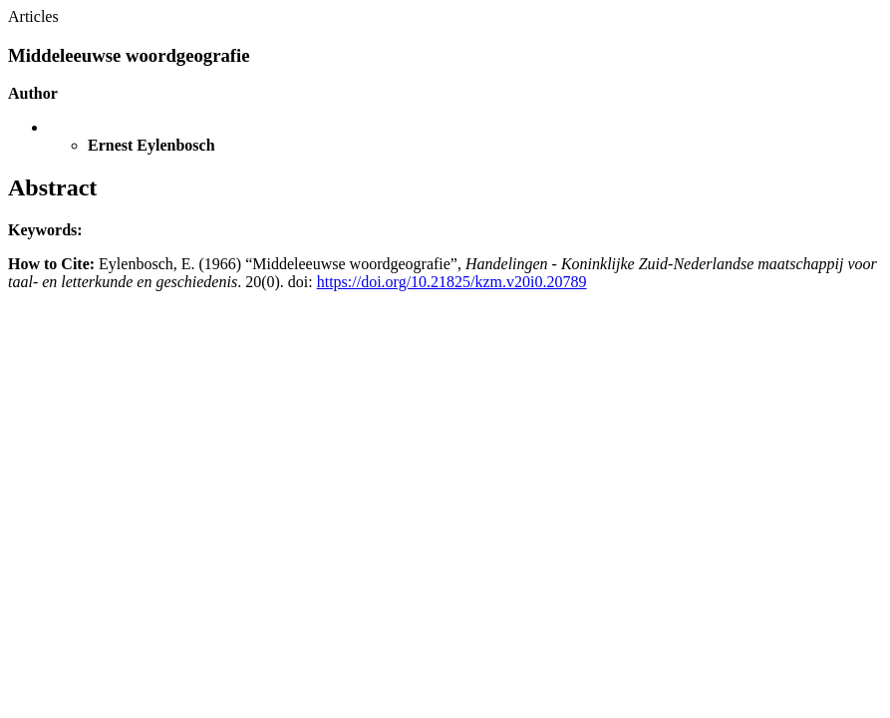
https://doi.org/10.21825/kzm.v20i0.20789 (452, 281)
